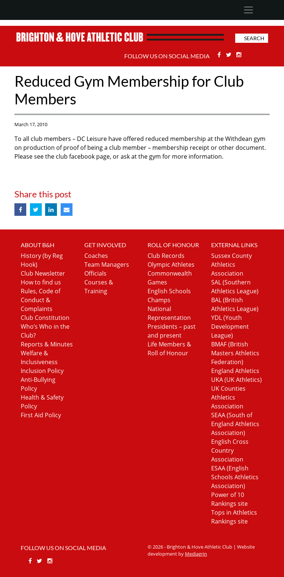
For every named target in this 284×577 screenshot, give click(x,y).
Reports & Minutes (47, 344)
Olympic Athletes (171, 264)
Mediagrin (196, 553)
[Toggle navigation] (248, 10)
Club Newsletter (43, 273)
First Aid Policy (41, 415)
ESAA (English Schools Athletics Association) (234, 477)
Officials (95, 273)
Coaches (96, 256)
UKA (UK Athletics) (236, 380)
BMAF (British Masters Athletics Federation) (235, 353)
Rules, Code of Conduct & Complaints (40, 300)
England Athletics (235, 371)
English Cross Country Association (229, 450)
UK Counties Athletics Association (228, 397)
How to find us (41, 282)
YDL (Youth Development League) (230, 326)
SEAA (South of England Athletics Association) (235, 424)
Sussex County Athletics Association (231, 264)
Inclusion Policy (42, 371)
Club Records (166, 256)
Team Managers (106, 264)
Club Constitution (45, 318)
